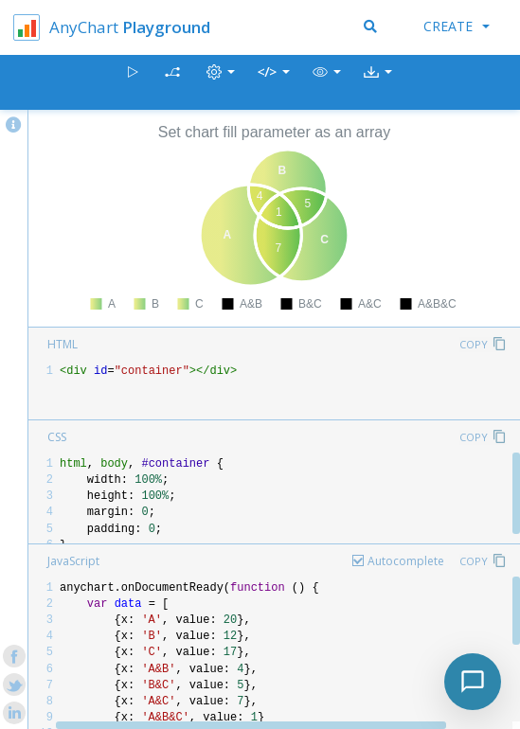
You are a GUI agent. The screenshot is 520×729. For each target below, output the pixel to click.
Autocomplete (406, 561)
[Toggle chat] (472, 681)
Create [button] (456, 26)
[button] (326, 83)
